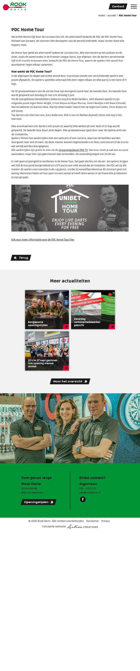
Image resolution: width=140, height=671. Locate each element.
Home (101, 15)
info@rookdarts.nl (89, 492)
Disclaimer (92, 521)
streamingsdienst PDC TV (73, 150)
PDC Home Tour (128, 15)
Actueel (112, 15)
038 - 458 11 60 (87, 488)
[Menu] (133, 6)
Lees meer (66, 326)
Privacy (105, 521)
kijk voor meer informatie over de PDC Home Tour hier (42, 239)
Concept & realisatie (70, 526)
